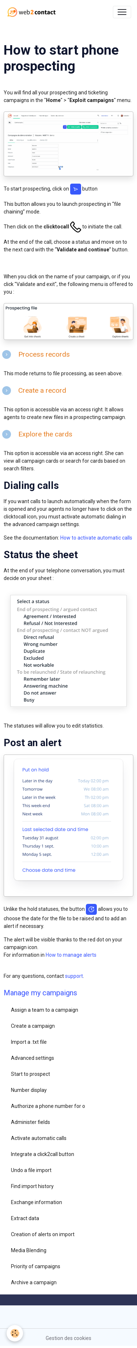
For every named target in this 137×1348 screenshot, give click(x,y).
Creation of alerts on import (43, 1234)
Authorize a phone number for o (48, 1106)
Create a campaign (33, 1026)
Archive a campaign (34, 1282)
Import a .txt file (29, 1042)
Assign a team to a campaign (44, 1010)
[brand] (33, 12)
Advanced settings (32, 1058)
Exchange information (36, 1202)
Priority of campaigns (35, 1266)
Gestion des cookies (68, 1338)
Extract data (25, 1218)
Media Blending (28, 1250)
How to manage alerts (71, 955)
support (74, 976)
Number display (29, 1090)
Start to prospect (30, 1074)
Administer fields (30, 1122)
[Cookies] (15, 1333)
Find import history (32, 1186)
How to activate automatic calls (96, 538)
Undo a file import (31, 1170)
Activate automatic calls (38, 1138)
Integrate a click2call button (42, 1154)
